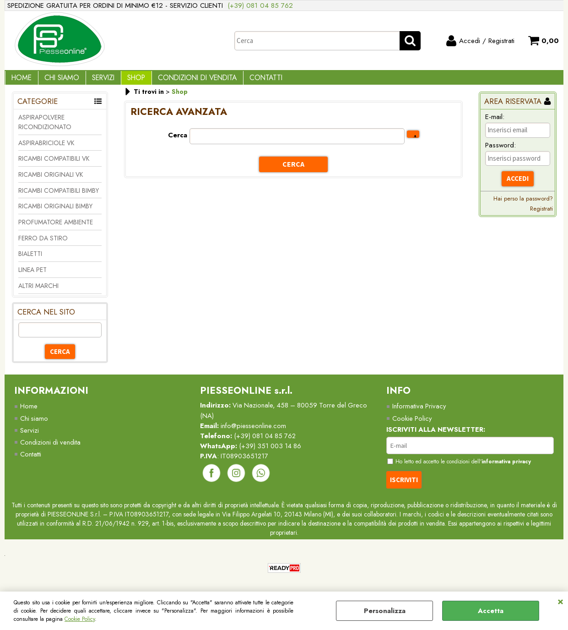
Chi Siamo (57, 81)
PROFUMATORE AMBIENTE (55, 228)
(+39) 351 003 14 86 (272, 453)
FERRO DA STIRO (43, 244)
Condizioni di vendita (183, 81)
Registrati (541, 215)
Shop (125, 81)
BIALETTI (30, 260)
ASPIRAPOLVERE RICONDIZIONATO (44, 128)
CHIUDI (560, 600)
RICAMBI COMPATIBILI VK (53, 164)
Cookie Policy (80, 619)
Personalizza (385, 611)
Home (20, 81)
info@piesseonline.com (254, 433)
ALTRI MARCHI (38, 292)
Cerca (177, 141)
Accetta (490, 611)
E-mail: (494, 123)
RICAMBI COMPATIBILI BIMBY (58, 196)
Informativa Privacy (419, 413)
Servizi (95, 81)
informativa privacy (510, 469)
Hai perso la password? (523, 205)
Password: (500, 152)
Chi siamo (34, 425)
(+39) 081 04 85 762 (260, 5)
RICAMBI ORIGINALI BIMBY (55, 212)
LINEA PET (32, 276)
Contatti (248, 81)
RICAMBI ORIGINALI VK (50, 180)
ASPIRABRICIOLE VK (46, 149)
